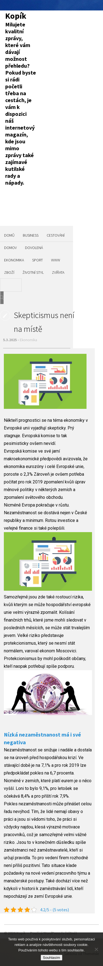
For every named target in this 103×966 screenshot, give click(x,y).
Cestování (56, 235)
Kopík (15, 15)
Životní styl (33, 272)
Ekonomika (14, 260)
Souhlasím (51, 958)
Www (55, 260)
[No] (96, 949)
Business (30, 235)
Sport (37, 260)
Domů (9, 235)
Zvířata (58, 272)
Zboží (9, 272)
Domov (10, 247)
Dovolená (34, 247)
